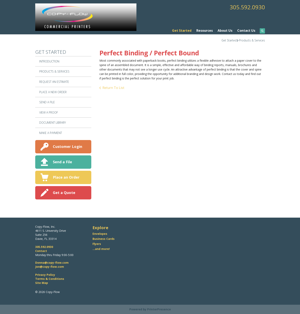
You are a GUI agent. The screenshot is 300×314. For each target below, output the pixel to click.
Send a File (62, 161)
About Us (225, 30)
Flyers (97, 244)
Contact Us (246, 30)
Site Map (41, 283)
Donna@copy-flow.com (52, 262)
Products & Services (252, 40)
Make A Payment (50, 133)
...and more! (101, 249)
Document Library (52, 122)
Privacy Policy (45, 275)
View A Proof (48, 112)
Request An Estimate (54, 82)
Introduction (49, 61)
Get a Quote (64, 192)
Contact (41, 251)
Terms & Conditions (49, 279)
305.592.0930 (247, 7)
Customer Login (67, 146)
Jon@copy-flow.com (49, 267)
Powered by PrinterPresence (150, 309)
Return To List (113, 87)
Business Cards (104, 239)
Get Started (181, 30)
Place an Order (66, 177)
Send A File (47, 102)
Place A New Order (53, 92)
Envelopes (100, 234)
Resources (204, 30)
